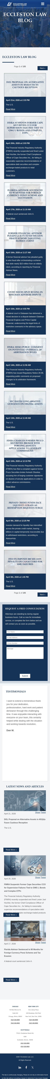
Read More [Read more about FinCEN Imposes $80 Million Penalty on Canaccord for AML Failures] (10, 586)
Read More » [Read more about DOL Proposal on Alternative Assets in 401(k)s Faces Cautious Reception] (11, 850)
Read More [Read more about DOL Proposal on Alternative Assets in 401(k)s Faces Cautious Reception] (10, 109)
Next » (42, 68)
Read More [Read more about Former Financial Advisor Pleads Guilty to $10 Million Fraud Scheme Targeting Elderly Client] (10, 275)
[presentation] (24, 666)
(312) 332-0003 (15, 1023)
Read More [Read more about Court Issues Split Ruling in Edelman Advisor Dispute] (10, 331)
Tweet (43, 812)
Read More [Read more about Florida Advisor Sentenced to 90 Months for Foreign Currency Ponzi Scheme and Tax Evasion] (10, 218)
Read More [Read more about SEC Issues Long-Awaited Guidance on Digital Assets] (10, 427)
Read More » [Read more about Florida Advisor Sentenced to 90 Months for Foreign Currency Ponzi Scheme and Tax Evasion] (11, 980)
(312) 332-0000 (15, 1019)
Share (37, 812)
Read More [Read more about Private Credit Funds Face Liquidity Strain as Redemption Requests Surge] (10, 543)
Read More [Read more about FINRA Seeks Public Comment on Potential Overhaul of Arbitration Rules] (10, 384)
